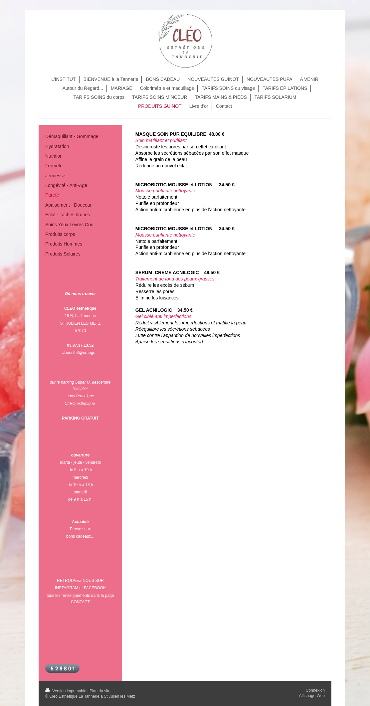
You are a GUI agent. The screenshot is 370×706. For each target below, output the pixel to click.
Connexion (315, 690)
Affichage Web (312, 695)
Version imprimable (66, 691)
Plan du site (100, 691)
